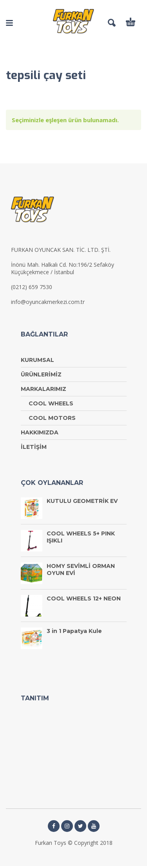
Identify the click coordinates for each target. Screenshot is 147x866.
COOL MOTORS (52, 417)
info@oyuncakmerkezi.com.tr (48, 302)
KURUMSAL (37, 359)
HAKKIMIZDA (39, 432)
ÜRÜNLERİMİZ (41, 374)
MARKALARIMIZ (43, 388)
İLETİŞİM (34, 446)
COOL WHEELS (51, 403)
